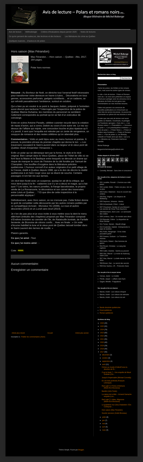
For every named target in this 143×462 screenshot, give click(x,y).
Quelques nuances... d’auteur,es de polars (27, 41)
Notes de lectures (88, 32)
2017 (102, 352)
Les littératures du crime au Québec (80, 36)
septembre (106, 361)
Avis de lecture (15, 32)
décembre (106, 355)
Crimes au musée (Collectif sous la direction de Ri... (114, 368)
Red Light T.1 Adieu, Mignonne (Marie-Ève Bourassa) (113, 400)
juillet (104, 417)
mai (103, 424)
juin (103, 420)
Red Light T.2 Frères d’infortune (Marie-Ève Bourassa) (113, 387)
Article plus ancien (82, 333)
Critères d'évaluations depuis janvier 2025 (59, 32)
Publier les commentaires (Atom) (33, 337)
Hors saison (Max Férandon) (112, 410)
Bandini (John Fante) (109, 391)
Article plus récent (18, 333)
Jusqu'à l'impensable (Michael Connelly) (116, 378)
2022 (102, 336)
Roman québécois (106, 313)
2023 (102, 333)
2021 (102, 339)
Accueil (50, 333)
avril (104, 427)
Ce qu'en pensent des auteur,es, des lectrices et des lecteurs (35, 36)
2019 (102, 346)
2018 (102, 349)
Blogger (81, 450)
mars (104, 430)
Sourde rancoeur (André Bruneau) (114, 413)
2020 (102, 342)
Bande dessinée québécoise (110, 307)
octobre (105, 358)
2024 (102, 330)
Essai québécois (106, 310)
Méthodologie (31, 32)
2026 (102, 323)
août (104, 364)
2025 (102, 326)
